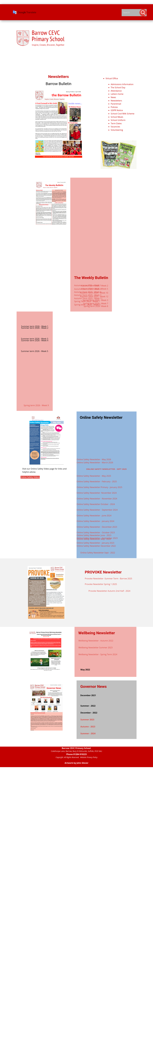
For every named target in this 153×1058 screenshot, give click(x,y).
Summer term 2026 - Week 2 (34, 328)
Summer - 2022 (88, 705)
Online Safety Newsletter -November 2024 (97, 492)
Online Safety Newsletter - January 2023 (95, 542)
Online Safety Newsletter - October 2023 (96, 532)
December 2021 (88, 695)
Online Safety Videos (30, 477)
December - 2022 (89, 712)
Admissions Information (122, 84)
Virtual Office (112, 78)
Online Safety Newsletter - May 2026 (94, 459)
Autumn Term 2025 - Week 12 (94, 296)
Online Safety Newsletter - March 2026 (95, 462)
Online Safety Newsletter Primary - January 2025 (99, 487)
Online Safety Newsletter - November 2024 (97, 498)
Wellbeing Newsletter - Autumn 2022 (95, 640)
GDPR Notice (117, 110)
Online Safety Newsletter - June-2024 (94, 515)
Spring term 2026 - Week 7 (95, 303)
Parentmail (116, 103)
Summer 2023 (87, 719)
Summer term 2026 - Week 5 (34, 351)
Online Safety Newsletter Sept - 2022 (97, 552)
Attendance (116, 90)
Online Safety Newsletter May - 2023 (94, 539)
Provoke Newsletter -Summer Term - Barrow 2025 (108, 578)
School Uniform (118, 120)
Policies (114, 107)
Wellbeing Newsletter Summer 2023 (95, 647)
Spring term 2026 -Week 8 (96, 306)
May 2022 (85, 669)
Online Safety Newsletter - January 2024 (95, 521)
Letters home (117, 94)
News (113, 97)
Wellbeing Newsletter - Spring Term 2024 (97, 654)
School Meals (117, 117)
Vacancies (115, 126)
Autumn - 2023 (88, 726)
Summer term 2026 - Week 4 (34, 340)
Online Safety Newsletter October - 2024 (96, 504)
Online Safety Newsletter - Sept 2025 (106, 469)
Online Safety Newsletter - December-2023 (97, 526)
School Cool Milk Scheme (122, 113)
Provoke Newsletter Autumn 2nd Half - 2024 (109, 591)
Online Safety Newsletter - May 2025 (94, 475)
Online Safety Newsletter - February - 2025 (97, 481)
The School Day (118, 87)
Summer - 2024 (88, 733)
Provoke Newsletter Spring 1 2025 (101, 584)
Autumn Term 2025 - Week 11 (88, 298)
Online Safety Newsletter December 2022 (96, 545)
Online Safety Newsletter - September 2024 (97, 509)
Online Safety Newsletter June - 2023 (94, 535)
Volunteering (117, 130)
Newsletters (116, 100)
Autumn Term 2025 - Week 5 (94, 288)
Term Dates (116, 123)
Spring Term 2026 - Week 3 (95, 300)
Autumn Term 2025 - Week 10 (94, 292)
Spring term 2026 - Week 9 (36, 405)
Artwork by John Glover (76, 763)
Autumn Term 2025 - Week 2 (94, 285)
